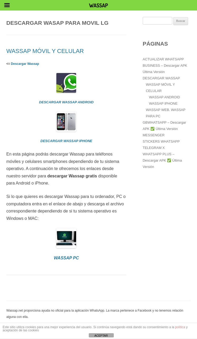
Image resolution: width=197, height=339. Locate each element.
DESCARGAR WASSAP (161, 78)
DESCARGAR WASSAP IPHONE (66, 141)
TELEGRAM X (154, 148)
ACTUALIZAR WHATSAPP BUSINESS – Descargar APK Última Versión (165, 65)
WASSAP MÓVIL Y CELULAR (45, 51)
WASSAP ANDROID (164, 97)
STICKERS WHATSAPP (161, 141)
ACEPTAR (101, 335)
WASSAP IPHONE (163, 103)
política (180, 327)
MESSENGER (154, 135)
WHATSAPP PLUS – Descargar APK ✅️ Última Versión (162, 160)
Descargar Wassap (25, 64)
